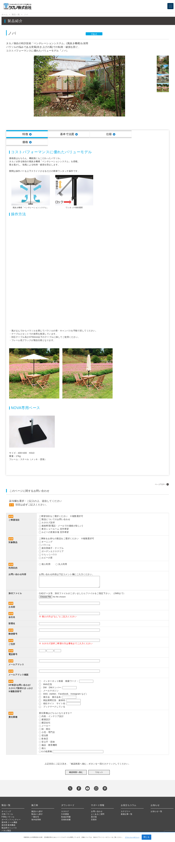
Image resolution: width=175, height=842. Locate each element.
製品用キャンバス (9, 820)
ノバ (26, 14)
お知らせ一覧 (156, 803)
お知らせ (155, 797)
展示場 (94, 809)
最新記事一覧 (126, 806)
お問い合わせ (96, 803)
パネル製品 (6, 823)
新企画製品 (6, 825)
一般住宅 (35, 809)
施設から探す (37, 803)
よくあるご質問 (97, 806)
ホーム (5, 14)
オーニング (6, 803)
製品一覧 (16, 14)
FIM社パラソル (8, 809)
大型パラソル (7, 806)
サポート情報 (97, 797)
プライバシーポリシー (132, 837)
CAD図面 (65, 806)
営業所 (94, 812)
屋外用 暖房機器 (8, 817)
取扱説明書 (66, 809)
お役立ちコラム (128, 797)
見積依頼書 (66, 812)
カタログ (65, 803)
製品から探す (37, 806)
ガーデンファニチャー (11, 812)
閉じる (146, 837)
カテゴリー (125, 803)
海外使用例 (36, 812)
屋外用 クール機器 (9, 814)
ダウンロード (67, 797)
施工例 (34, 797)
